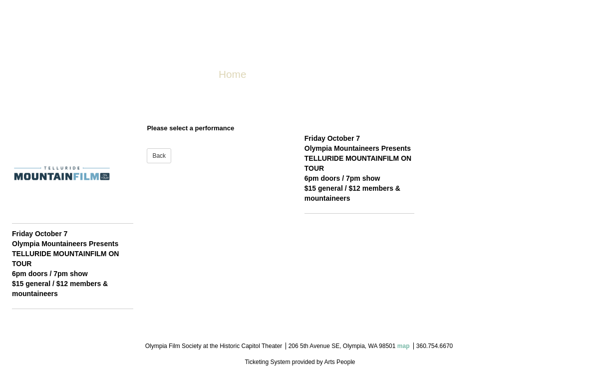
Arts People (339, 362)
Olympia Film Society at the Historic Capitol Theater (214, 346)
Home (232, 74)
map (403, 346)
